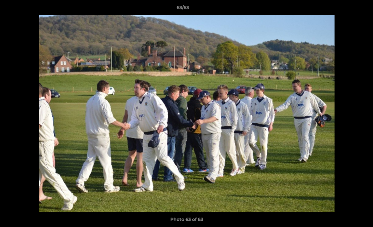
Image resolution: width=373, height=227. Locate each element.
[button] (346, 9)
